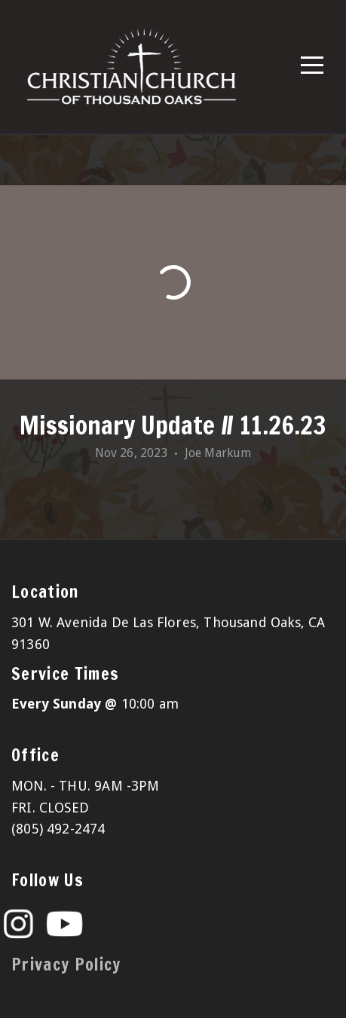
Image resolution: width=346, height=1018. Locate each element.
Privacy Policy (66, 964)
